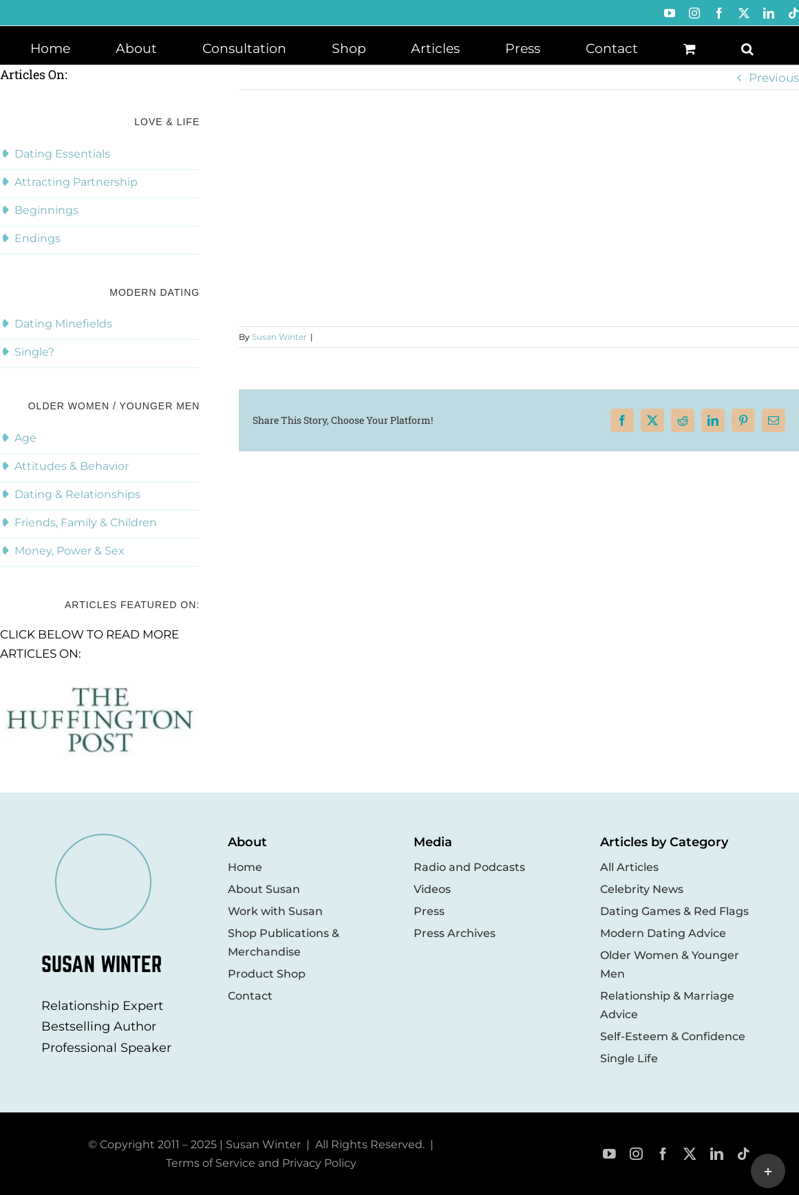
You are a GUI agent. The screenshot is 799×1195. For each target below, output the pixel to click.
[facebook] (663, 1154)
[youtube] (609, 1154)
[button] (747, 47)
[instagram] (636, 1154)
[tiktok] (743, 1154)
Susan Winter (279, 337)
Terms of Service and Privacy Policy (261, 1163)
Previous (774, 78)
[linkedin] (716, 1154)
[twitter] (689, 1154)
